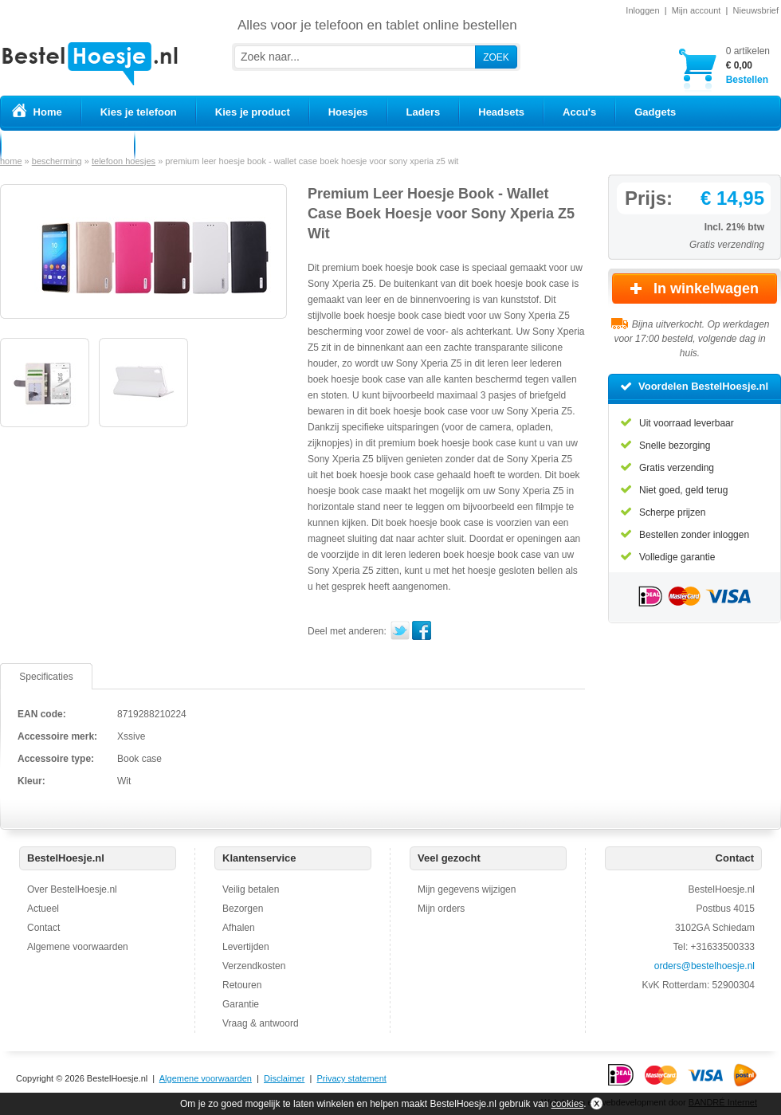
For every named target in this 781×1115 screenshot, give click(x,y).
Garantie (240, 1004)
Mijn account (696, 10)
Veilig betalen (250, 889)
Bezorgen (242, 908)
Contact (43, 927)
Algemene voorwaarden (77, 946)
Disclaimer (284, 1078)
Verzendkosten (253, 966)
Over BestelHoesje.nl (72, 889)
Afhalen (238, 927)
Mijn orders (441, 908)
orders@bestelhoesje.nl (704, 966)
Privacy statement (351, 1078)
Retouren (241, 985)
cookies (567, 1103)
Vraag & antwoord (260, 1023)
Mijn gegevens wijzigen (467, 889)
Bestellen (748, 65)
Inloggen (642, 10)
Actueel (43, 908)
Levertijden (245, 946)
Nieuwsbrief (756, 10)
